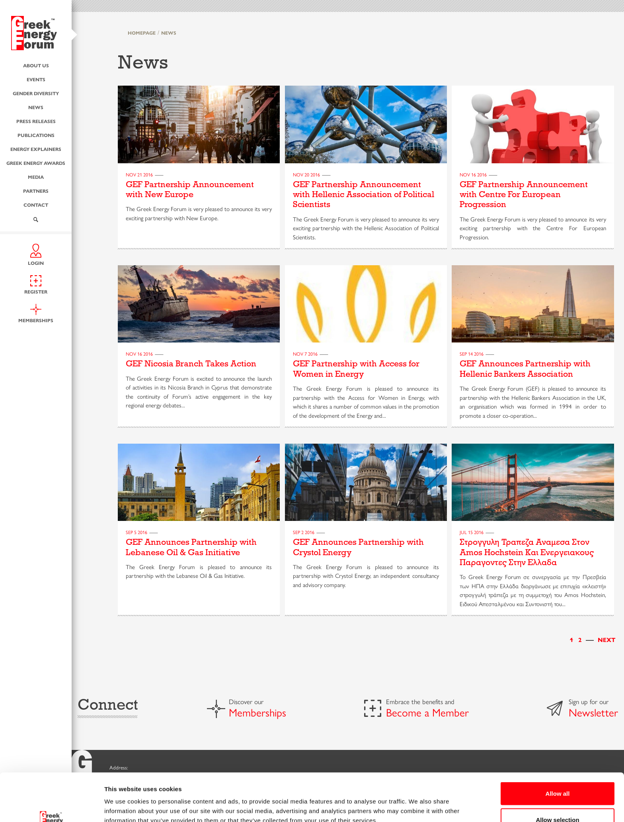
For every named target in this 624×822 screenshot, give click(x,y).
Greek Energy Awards (35, 162)
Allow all (558, 748)
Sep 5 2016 (136, 532)
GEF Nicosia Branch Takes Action (191, 363)
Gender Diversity (36, 92)
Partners (36, 190)
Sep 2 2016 (303, 532)
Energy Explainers (35, 148)
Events (36, 78)
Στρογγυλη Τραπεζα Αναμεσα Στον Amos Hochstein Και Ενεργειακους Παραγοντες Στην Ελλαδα (527, 552)
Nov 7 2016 (305, 353)
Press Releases (36, 120)
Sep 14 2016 (472, 353)
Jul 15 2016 (472, 532)
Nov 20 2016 (306, 174)
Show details (417, 801)
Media (36, 176)
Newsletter (593, 712)
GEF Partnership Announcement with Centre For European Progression (524, 194)
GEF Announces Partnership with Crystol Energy (358, 547)
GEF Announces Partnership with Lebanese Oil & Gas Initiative (191, 547)
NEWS (168, 32)
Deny (557, 800)
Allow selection (557, 774)
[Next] (606, 639)
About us (36, 64)
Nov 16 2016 (473, 174)
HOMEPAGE (142, 32)
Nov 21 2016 (139, 174)
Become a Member (427, 712)
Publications (36, 134)
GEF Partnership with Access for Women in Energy (356, 368)
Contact (35, 204)
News (35, 106)
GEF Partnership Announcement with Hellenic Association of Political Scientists (363, 194)
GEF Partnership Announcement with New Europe (190, 189)
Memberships (257, 712)
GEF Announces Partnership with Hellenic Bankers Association (525, 368)
